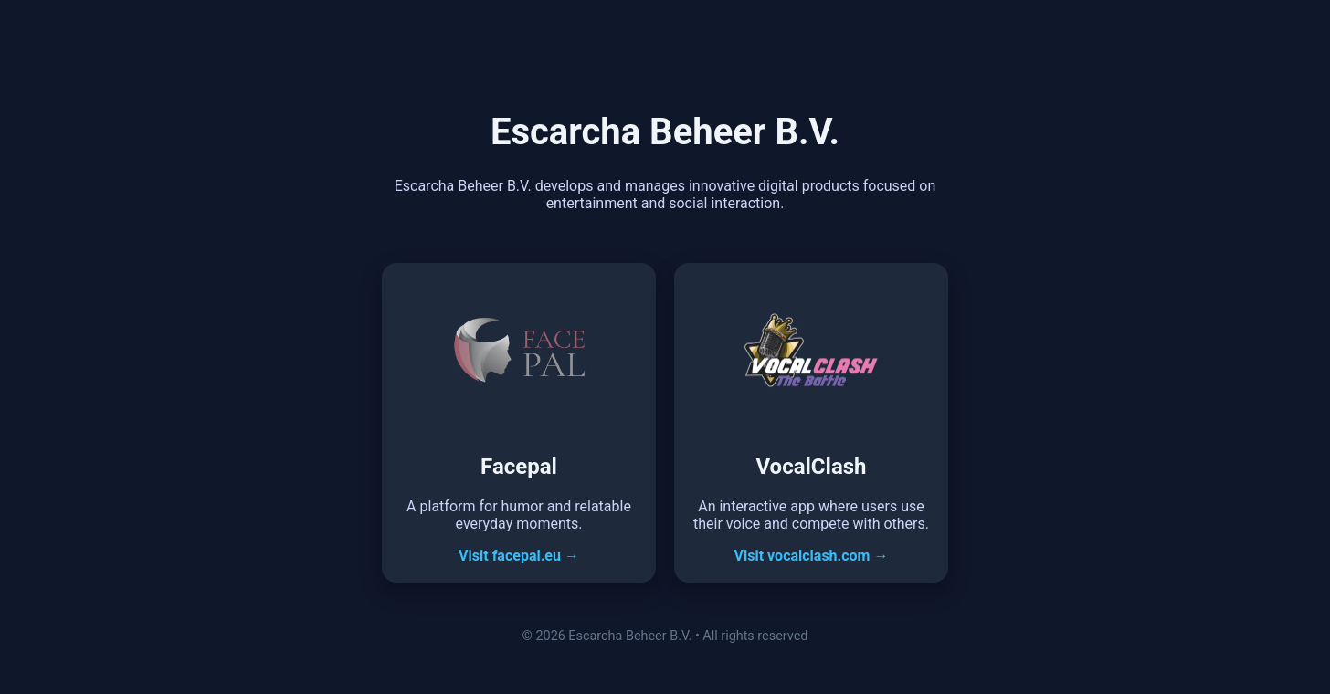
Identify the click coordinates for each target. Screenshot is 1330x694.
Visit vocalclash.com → (811, 555)
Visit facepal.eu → (519, 555)
